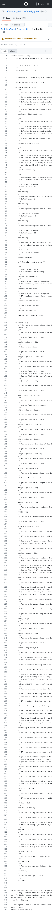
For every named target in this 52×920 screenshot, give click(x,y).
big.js (28, 29)
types (21, 29)
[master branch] (17, 25)
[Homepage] (26, 4)
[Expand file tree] (4, 25)
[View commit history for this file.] (49, 38)
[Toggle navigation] (4, 4)
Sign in (41, 4)
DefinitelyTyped (13, 11)
